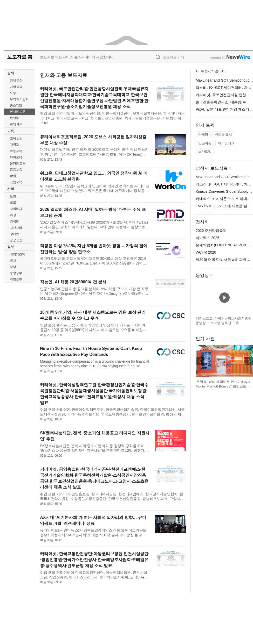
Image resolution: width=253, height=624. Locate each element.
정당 (13, 267)
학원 (13, 176)
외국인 (14, 221)
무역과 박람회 (19, 99)
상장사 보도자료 (212, 168)
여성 (13, 215)
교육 (10, 131)
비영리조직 (17, 254)
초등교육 (16, 151)
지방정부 (16, 279)
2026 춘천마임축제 (211, 230)
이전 (200, 361)
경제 (10, 73)
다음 (249, 361)
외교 (13, 260)
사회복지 (16, 209)
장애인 (14, 234)
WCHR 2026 (206, 252)
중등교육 (16, 169)
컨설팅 (14, 118)
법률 (13, 202)
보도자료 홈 (19, 57)
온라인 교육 (17, 163)
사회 (10, 189)
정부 (10, 247)
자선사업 (16, 227)
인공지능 (204, 143)
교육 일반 (16, 138)
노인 (13, 196)
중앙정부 (16, 273)
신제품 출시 (223, 135)
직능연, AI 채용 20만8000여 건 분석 (73, 282)
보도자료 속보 (209, 71)
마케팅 (203, 135)
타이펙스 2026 (207, 238)
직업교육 (16, 182)
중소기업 (16, 105)
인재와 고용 (17, 111)
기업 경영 (16, 87)
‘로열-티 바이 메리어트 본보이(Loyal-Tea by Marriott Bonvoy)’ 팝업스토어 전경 (223, 386)
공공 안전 (16, 240)
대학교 (14, 144)
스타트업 (204, 151)
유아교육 (16, 157)
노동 (13, 93)
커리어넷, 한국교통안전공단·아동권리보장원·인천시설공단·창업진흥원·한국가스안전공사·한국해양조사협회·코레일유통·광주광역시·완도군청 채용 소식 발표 (94, 559)
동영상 (202, 275)
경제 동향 (16, 80)
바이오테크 (226, 143)
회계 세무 (16, 124)
